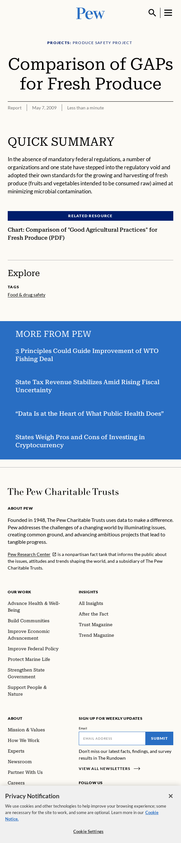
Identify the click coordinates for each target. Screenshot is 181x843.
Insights (88, 591)
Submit (159, 738)
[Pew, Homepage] (90, 12)
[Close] (171, 802)
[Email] (112, 738)
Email (83, 728)
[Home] (63, 491)
